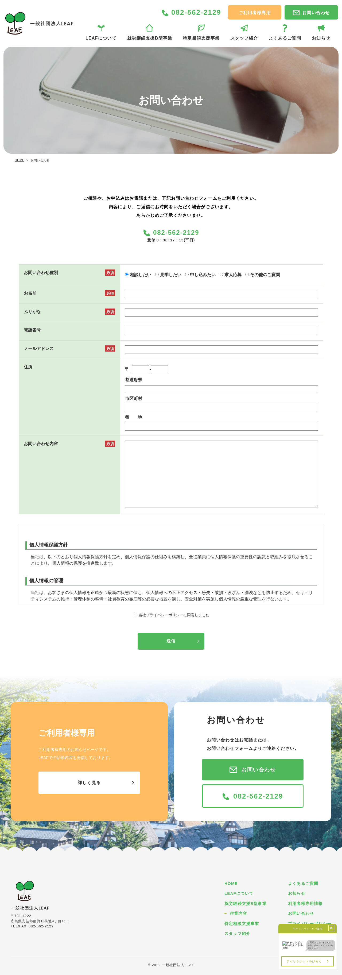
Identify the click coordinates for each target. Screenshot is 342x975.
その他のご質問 (265, 274)
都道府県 (133, 379)
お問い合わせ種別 (41, 272)
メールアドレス (39, 348)
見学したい (170, 274)
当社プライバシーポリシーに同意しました (173, 615)
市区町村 (133, 398)
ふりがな (32, 311)
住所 (28, 367)
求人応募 (233, 274)
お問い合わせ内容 (41, 443)
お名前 (30, 293)
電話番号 (32, 330)
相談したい (140, 274)
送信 (171, 641)
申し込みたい (203, 274)
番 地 (133, 417)
